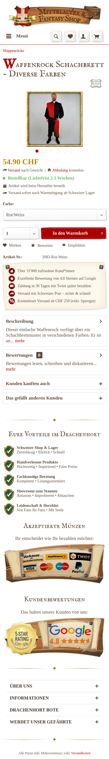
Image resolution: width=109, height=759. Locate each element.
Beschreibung (19, 321)
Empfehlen (73, 245)
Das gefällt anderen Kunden (34, 398)
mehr (19, 340)
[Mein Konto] (83, 36)
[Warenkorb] (97, 36)
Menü (17, 35)
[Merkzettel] (70, 36)
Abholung (60, 170)
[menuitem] (17, 36)
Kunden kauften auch (28, 383)
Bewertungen (19, 355)
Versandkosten (81, 753)
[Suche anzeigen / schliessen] (56, 36)
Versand (14, 170)
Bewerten (41, 245)
